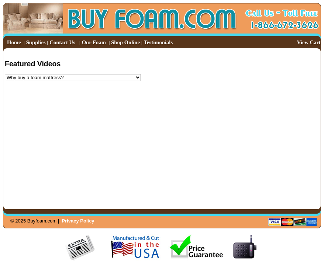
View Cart (309, 42)
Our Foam (94, 42)
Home (14, 42)
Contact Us (62, 42)
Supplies (36, 42)
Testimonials (158, 42)
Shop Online (125, 42)
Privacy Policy (78, 221)
